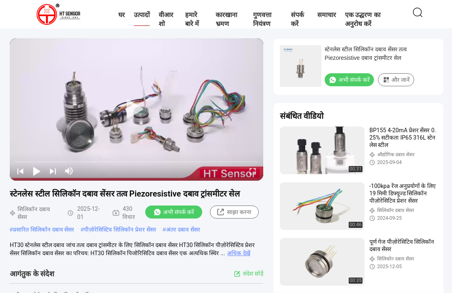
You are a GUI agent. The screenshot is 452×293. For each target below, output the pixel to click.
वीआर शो (166, 19)
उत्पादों (142, 14)
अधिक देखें (238, 253)
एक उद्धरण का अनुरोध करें (362, 19)
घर (121, 14)
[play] (137, 109)
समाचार (326, 14)
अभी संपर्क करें (173, 212)
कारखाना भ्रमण (226, 19)
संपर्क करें (297, 19)
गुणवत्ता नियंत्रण (262, 19)
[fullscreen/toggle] (253, 171)
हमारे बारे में (192, 19)
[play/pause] (36, 171)
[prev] (20, 171)
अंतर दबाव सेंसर (183, 229)
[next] (53, 171)
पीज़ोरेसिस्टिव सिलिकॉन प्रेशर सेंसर (120, 229)
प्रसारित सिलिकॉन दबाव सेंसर (43, 229)
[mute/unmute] (69, 171)
